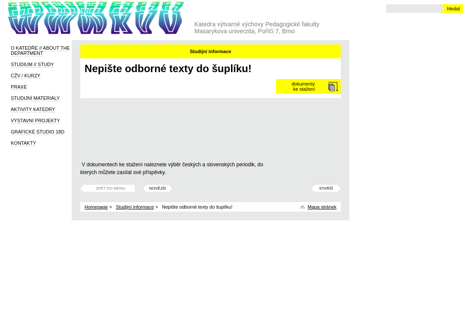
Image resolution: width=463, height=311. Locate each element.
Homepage (96, 206)
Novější (157, 188)
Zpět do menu (110, 188)
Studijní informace (135, 206)
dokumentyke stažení (303, 86)
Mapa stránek (322, 206)
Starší (326, 188)
